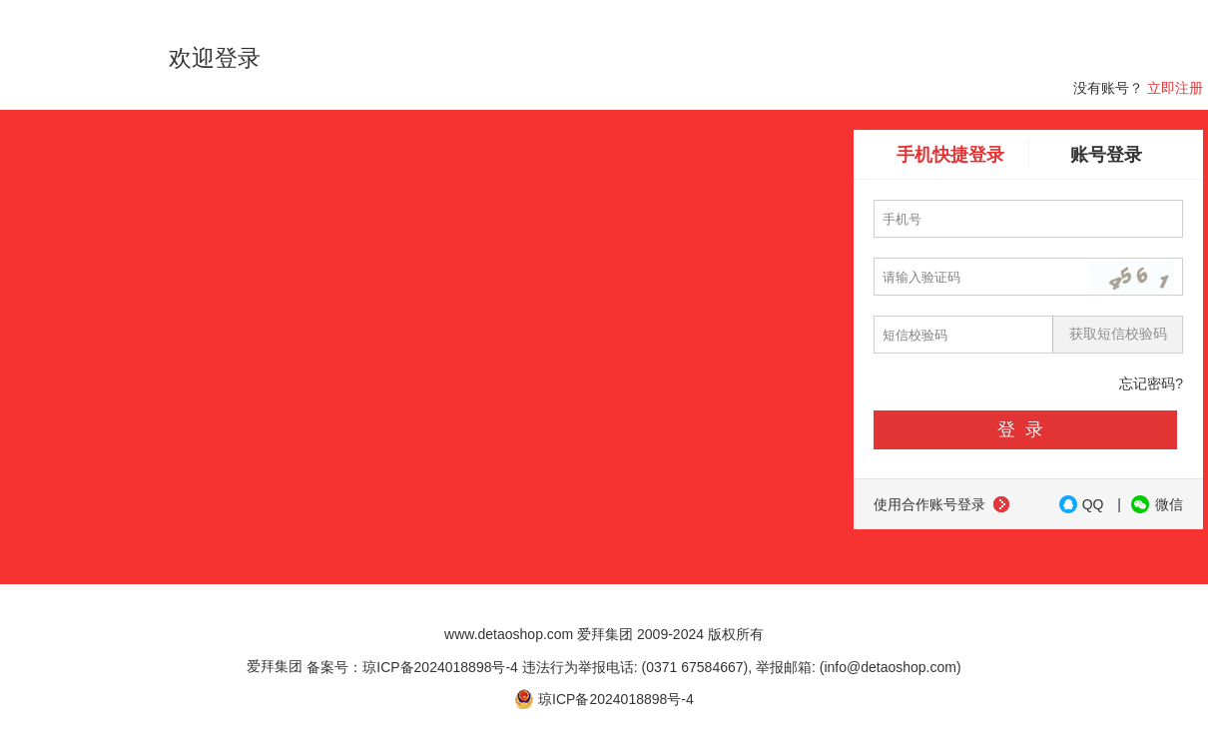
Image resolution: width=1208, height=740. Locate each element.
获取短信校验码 (1118, 334)
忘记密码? (1151, 383)
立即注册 (1175, 88)
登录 (1025, 429)
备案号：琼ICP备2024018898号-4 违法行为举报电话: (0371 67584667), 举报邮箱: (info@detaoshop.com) (633, 666)
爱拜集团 (274, 666)
